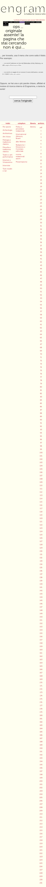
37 (41, 246)
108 (41, 479)
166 (41, 669)
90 (41, 420)
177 (41, 706)
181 (41, 719)
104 (41, 466)
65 (41, 338)
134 (41, 564)
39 (41, 252)
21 (41, 193)
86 (41, 407)
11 (41, 164)
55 (41, 305)
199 (41, 778)
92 (41, 426)
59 (41, 318)
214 (41, 827)
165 (41, 666)
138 (41, 577)
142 (41, 591)
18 (41, 183)
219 (41, 843)
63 (41, 331)
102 (41, 459)
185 (41, 732)
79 (41, 384)
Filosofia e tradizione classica (7, 149)
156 (41, 637)
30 (41, 223)
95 (41, 436)
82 (41, 393)
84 (41, 400)
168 (41, 676)
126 (41, 538)
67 (41, 344)
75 (41, 370)
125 (41, 535)
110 (41, 485)
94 (41, 433)
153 (41, 627)
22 (41, 196)
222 (40, 853)
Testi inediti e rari (7, 170)
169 (41, 679)
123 (41, 528)
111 (41, 489)
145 (41, 600)
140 (41, 584)
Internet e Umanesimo (7, 161)
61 (41, 324)
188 (41, 742)
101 (41, 456)
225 (40, 863)
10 (41, 160)
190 (41, 748)
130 (41, 551)
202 (40, 788)
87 (41, 410)
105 (41, 469)
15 (41, 177)
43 (41, 265)
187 (41, 738)
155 (41, 633)
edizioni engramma (27, 22)
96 (41, 439)
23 (41, 200)
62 (41, 328)
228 (40, 873)
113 (41, 495)
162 (41, 656)
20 (41, 190)
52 (41, 295)
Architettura (7, 133)
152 (41, 623)
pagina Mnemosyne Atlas (13, 65)
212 (41, 820)
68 (41, 347)
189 (41, 745)
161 (41, 653)
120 (41, 518)
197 (41, 771)
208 (40, 807)
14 (41, 173)
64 (41, 334)
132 (41, 558)
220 (40, 847)
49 (41, 285)
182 (41, 722)
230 (41, 880)
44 (41, 269)
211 (41, 817)
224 (40, 860)
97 (41, 443)
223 (41, 857)
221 (41, 850)
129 (41, 548)
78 (41, 380)
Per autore (7, 127)
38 (41, 249)
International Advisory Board (21, 136)
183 (41, 725)
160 (41, 650)
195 (41, 765)
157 (41, 640)
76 (41, 374)
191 (41, 752)
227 (41, 870)
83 (41, 397)
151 (41, 620)
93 (41, 430)
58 (41, 315)
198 (41, 774)
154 (41, 630)
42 (41, 262)
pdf (41, 127)
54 (41, 301)
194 (41, 761)
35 (41, 239)
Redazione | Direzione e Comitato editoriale (20, 148)
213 (41, 824)
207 (41, 804)
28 (41, 216)
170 (41, 683)
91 (41, 423)
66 (41, 341)
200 (40, 781)
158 (41, 643)
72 (41, 361)
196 (41, 768)
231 (41, 883)
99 (41, 449)
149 (41, 614)
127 (41, 541)
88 (41, 413)
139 (41, 581)
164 (41, 663)
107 (41, 476)
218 (41, 840)
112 (41, 492)
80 (41, 387)
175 (41, 699)
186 (41, 735)
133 (41, 561)
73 (41, 364)
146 (41, 604)
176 (41, 702)
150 (41, 617)
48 (41, 282)
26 (41, 210)
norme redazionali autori (20, 156)
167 (41, 673)
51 (41, 292)
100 (41, 453)
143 (41, 594)
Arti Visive (7, 137)
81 (41, 390)
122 (41, 525)
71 (41, 357)
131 (41, 554)
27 (41, 213)
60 (41, 321)
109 (41, 482)
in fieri (33, 22)
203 (41, 791)
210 (41, 814)
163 (41, 660)
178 (41, 709)
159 (41, 646)
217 (41, 837)
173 (41, 692)
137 (41, 574)
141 (41, 587)
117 (41, 508)
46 (41, 275)
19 (41, 187)
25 (41, 206)
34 (41, 236)
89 (41, 416)
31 (41, 226)
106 (41, 472)
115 (41, 502)
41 (41, 259)
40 (41, 256)
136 (41, 571)
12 (41, 167)
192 (41, 755)
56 (41, 308)
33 (41, 233)
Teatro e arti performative (8, 156)
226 (40, 866)
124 (41, 531)
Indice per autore (15, 74)
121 (41, 522)
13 (41, 170)
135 (41, 568)
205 (40, 797)
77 (41, 377)
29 (41, 219)
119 (41, 515)
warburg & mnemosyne (5, 23)
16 (41, 180)
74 (41, 367)
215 (41, 830)
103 (41, 462)
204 (40, 794)
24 (41, 203)
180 (41, 715)
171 (41, 686)
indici (11, 22)
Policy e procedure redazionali (20, 129)
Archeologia (7, 130)
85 (41, 403)
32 (41, 229)
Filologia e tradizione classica (7, 142)
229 (40, 876)
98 (41, 446)
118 (41, 512)
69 (41, 351)
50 (41, 288)
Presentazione (21, 162)
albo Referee (21, 142)
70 (41, 354)
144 (41, 597)
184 (41, 729)
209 (40, 811)
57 (41, 311)
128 (41, 545)
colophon (38, 22)
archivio (16, 22)
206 (40, 801)
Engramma (23, 10)
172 (41, 689)
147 (41, 607)
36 (41, 242)
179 (41, 712)
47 (41, 278)
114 (41, 499)
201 (41, 784)
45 (41, 272)
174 (41, 696)
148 (41, 610)
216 (41, 834)
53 (41, 298)
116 (41, 505)
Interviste (6, 165)
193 (41, 758)
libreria (22, 22)
